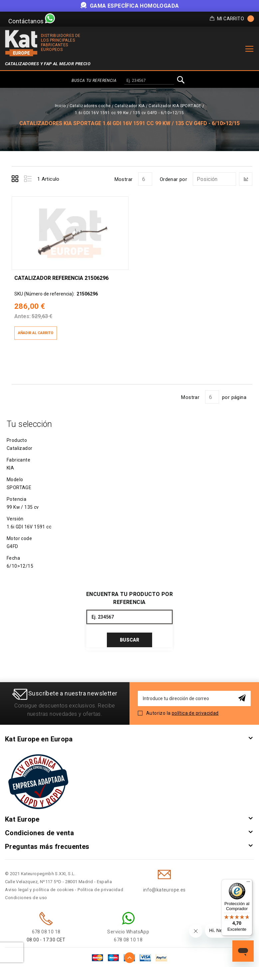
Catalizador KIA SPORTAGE (174, 105)
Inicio (60, 105)
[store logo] (21, 43)
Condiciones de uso (26, 896)
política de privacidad (195, 712)
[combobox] (149, 81)
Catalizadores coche (90, 105)
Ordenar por (173, 179)
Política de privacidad (100, 888)
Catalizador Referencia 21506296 (61, 277)
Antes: (22, 315)
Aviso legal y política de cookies (39, 888)
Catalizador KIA (130, 105)
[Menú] (248, 883)
